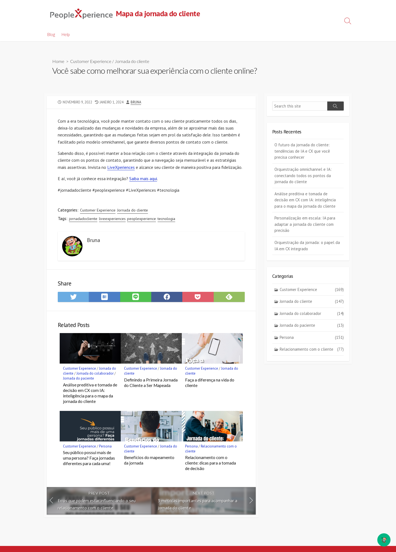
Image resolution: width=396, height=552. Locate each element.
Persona (105, 447)
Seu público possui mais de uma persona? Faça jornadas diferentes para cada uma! (89, 460)
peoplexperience (141, 219)
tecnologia (166, 219)
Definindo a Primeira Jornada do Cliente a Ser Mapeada (151, 384)
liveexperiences (112, 219)
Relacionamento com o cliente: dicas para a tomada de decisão (210, 465)
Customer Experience (90, 61)
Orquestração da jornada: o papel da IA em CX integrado (307, 246)
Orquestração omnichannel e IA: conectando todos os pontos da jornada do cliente (303, 176)
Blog (51, 34)
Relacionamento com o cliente (312, 350)
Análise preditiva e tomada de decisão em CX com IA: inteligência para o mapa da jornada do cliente (90, 394)
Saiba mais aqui (143, 179)
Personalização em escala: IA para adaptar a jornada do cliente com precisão (304, 224)
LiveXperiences (121, 168)
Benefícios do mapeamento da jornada (149, 462)
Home (58, 61)
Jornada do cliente (132, 61)
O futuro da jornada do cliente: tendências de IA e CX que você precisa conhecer (302, 151)
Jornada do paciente (78, 380)
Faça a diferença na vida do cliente (209, 384)
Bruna (136, 102)
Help (66, 34)
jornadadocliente (83, 219)
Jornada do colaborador (95, 375)
